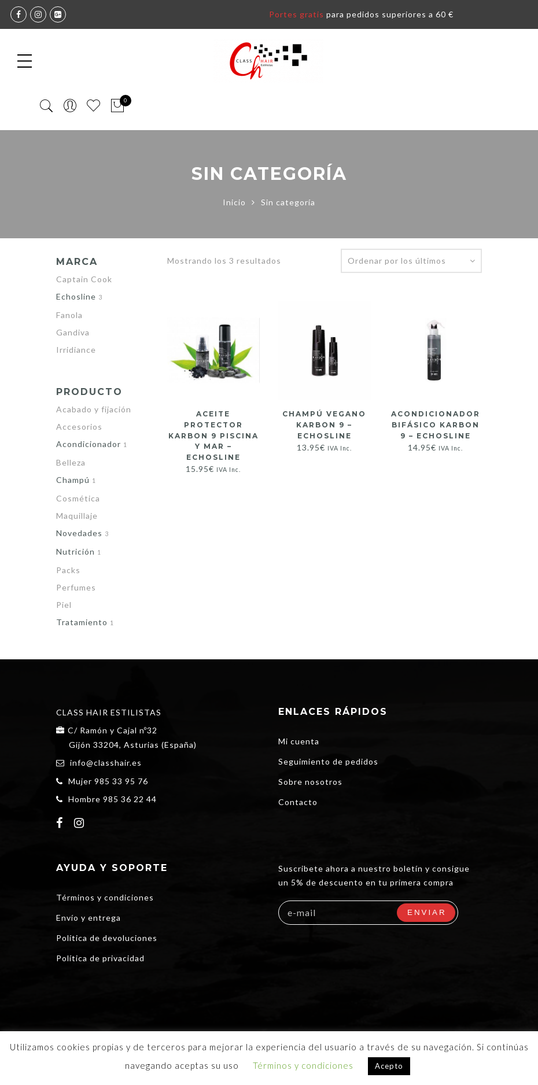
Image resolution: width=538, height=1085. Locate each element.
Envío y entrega (88, 917)
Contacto (298, 802)
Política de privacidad (100, 958)
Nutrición (75, 551)
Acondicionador (88, 444)
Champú (73, 480)
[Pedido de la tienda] (411, 260)
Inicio (234, 202)
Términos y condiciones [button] (303, 1065)
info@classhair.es (106, 762)
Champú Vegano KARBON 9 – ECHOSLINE (324, 424)
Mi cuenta (298, 741)
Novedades (79, 533)
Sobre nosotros (310, 782)
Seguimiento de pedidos (328, 761)
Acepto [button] (389, 1066)
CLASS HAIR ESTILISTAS (108, 712)
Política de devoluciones (106, 938)
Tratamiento (82, 622)
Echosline (76, 296)
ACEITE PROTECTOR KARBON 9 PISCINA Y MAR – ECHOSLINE (213, 435)
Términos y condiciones (105, 897)
